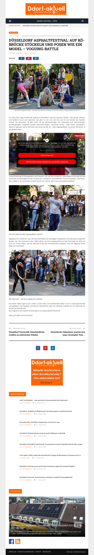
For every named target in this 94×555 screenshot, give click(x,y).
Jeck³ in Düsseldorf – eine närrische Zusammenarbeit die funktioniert (43, 400)
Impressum (12, 552)
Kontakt (38, 552)
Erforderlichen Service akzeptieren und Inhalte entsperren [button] (47, 162)
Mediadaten (47, 552)
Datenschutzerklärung (26, 552)
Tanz (16, 32)
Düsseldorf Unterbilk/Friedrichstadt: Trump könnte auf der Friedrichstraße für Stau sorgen (50, 444)
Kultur (11, 32)
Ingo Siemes (26, 403)
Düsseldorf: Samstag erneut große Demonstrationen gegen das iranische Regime (47, 466)
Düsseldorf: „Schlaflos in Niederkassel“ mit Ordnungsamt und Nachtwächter (45, 411)
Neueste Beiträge (17, 394)
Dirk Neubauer (17, 53)
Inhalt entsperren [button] (47, 155)
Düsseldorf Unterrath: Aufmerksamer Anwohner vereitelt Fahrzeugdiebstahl (45, 477)
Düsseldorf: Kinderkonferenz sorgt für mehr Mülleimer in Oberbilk (45, 26)
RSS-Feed (70, 552)
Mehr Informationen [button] (47, 150)
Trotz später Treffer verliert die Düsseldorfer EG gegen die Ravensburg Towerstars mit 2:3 (50, 455)
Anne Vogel (26, 458)
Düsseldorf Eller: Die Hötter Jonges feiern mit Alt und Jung (39, 422)
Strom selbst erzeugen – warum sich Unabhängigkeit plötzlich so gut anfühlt (46, 526)
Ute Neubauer (26, 414)
